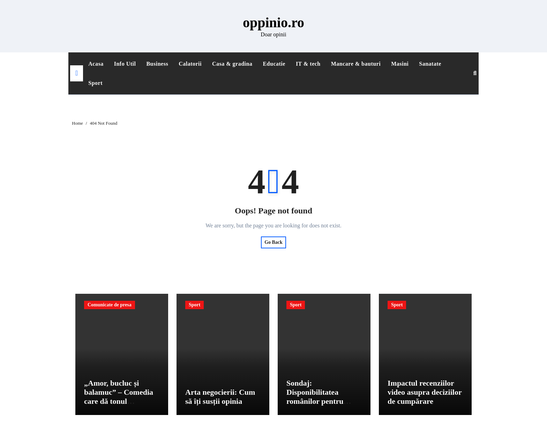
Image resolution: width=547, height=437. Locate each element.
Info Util (125, 64)
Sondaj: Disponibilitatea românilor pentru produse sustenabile (318, 397)
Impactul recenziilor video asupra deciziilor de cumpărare (425, 393)
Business (157, 64)
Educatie (274, 64)
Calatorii (190, 64)
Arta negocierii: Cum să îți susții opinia (220, 398)
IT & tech (308, 64)
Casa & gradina (232, 64)
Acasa (95, 64)
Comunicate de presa (110, 304)
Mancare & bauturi (356, 64)
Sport (95, 83)
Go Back (273, 242)
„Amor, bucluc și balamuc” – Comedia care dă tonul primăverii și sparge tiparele (118, 402)
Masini (400, 64)
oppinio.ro (273, 22)
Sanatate (430, 64)
